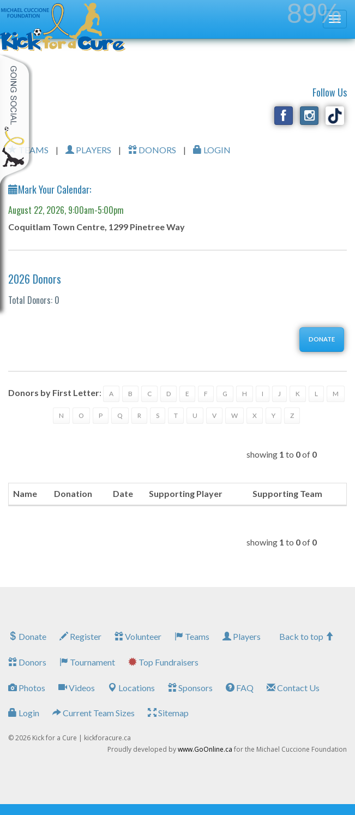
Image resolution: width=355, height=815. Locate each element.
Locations (131, 687)
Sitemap (168, 713)
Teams (192, 636)
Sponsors (190, 687)
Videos (76, 687)
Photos (26, 687)
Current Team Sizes (93, 713)
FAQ (240, 687)
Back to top (306, 636)
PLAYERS (88, 150)
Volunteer (138, 636)
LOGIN (212, 150)
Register (80, 636)
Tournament (87, 662)
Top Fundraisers (163, 662)
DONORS (152, 150)
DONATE (322, 339)
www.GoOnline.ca (205, 749)
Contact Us (293, 687)
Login (23, 713)
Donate (27, 636)
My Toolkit (16, 119)
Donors (27, 662)
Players (241, 636)
